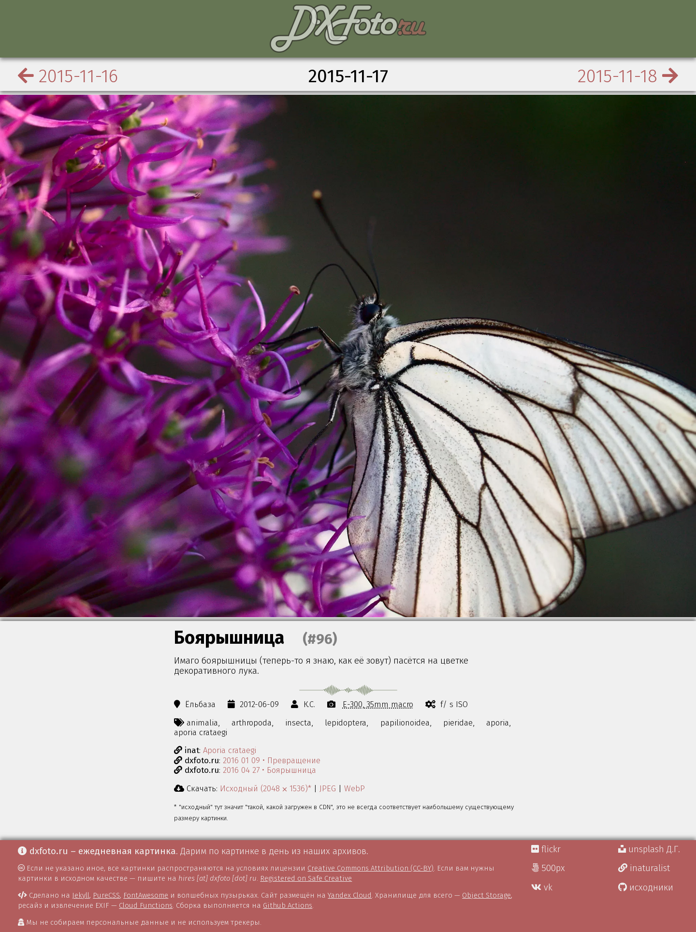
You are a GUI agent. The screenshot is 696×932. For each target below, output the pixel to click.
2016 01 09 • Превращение (271, 760)
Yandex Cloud (350, 895)
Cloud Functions (146, 905)
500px (548, 868)
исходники (645, 887)
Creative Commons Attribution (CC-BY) (370, 868)
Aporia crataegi (229, 750)
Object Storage (486, 895)
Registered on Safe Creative (306, 878)
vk (541, 887)
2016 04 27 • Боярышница (269, 770)
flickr (546, 849)
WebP (354, 788)
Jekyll (80, 895)
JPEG (327, 788)
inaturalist (644, 868)
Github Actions (287, 905)
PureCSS (106, 895)
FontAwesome (145, 895)
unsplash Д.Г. (649, 849)
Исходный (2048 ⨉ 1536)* (265, 788)
